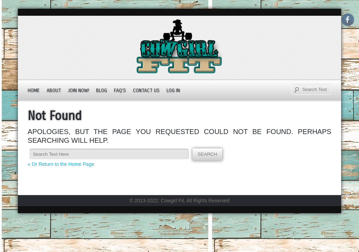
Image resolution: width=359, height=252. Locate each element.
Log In (173, 90)
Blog (101, 90)
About (54, 90)
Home (34, 90)
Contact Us (146, 90)
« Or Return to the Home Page (61, 164)
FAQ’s (120, 90)
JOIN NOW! (78, 90)
